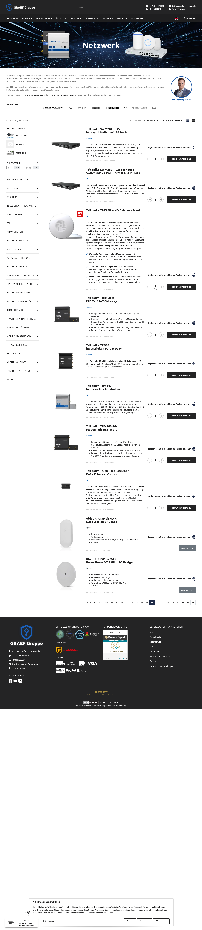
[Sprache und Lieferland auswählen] (176, 18)
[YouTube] (15, 902)
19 (167, 602)
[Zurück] (112, 602)
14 (142, 602)
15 (147, 602)
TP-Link (20, 144)
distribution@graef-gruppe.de (184, 6)
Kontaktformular (178, 9)
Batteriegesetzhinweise (160, 656)
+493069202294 (155, 9)
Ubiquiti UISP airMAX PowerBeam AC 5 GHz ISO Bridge (109, 560)
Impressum (154, 651)
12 (132, 602)
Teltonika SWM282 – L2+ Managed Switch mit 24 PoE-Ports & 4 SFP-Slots (113, 171)
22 (183, 602)
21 (178, 602)
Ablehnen (130, 921)
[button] (187, 120)
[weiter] (193, 602)
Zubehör (21, 153)
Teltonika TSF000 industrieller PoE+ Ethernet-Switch (107, 472)
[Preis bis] (29, 167)
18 (162, 602)
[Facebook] (10, 902)
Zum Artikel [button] (187, 548)
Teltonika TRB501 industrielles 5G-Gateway (104, 346)
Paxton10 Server (25, 924)
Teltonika (22, 135)
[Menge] (155, 159)
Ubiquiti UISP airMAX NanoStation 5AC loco (101, 520)
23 (188, 602)
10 (121, 602)
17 (157, 602)
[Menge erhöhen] (161, 159)
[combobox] (99, 7)
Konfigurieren (144, 921)
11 (126, 602)
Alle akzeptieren (161, 921)
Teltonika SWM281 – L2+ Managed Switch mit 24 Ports (107, 130)
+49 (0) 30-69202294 (35, 95)
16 (152, 602)
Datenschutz (50, 921)
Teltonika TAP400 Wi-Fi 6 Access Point (113, 210)
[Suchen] (122, 7)
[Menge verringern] (149, 159)
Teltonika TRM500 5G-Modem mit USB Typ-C (101, 427)
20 (173, 602)
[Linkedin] (20, 902)
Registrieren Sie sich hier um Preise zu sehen (169, 147)
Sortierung (151, 120)
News (152, 632)
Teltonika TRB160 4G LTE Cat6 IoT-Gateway (101, 299)
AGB (151, 646)
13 (137, 602)
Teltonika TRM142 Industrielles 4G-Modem (103, 387)
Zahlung (153, 661)
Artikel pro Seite (172, 120)
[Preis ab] (10, 167)
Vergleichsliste (156, 637)
